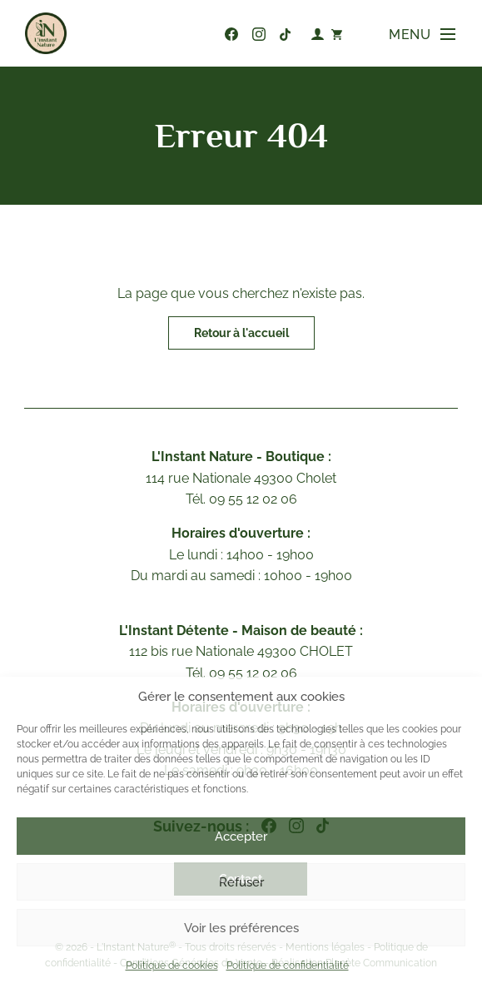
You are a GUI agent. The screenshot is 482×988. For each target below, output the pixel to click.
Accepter (241, 836)
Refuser (241, 882)
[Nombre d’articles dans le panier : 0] (336, 33)
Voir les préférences (241, 928)
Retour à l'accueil (241, 333)
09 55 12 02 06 (205, 34)
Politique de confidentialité (287, 965)
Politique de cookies (172, 965)
